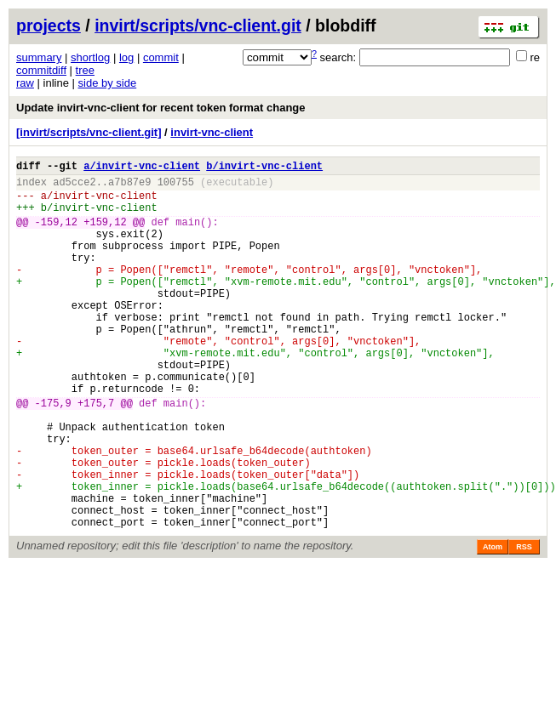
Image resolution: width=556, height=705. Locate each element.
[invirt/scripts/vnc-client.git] (88, 132)
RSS (524, 623)
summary (38, 57)
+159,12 (104, 234)
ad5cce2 (74, 186)
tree (85, 70)
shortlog (90, 57)
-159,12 (56, 234)
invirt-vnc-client (211, 132)
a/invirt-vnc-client (141, 168)
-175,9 (53, 453)
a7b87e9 (129, 186)
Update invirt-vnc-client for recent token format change (161, 107)
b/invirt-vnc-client (264, 168)
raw (25, 83)
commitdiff (41, 70)
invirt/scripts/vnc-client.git (198, 25)
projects (48, 25)
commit (161, 57)
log (126, 57)
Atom (492, 623)
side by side (107, 83)
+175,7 (95, 453)
